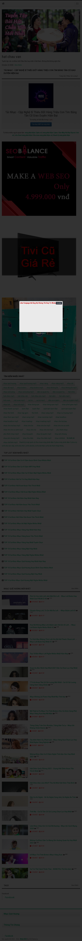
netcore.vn (43, 333)
